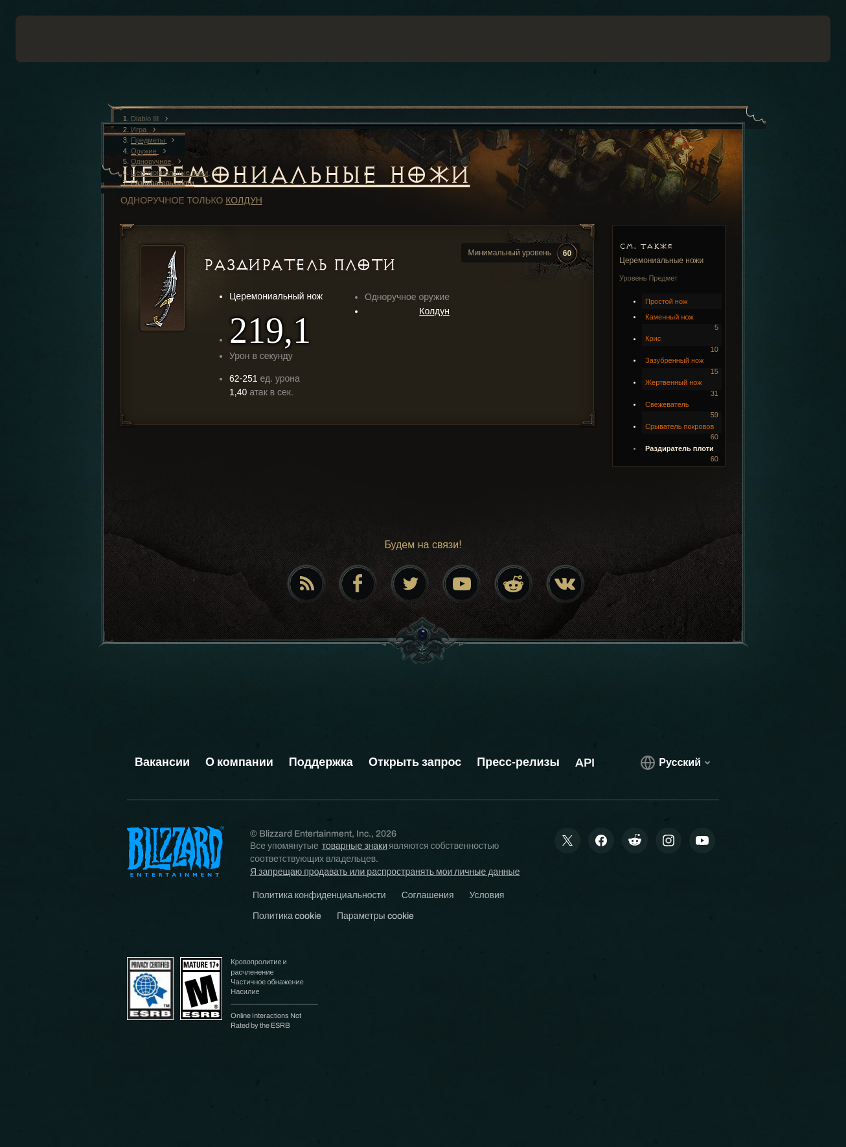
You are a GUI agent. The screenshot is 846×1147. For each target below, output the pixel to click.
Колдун (243, 200)
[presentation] (56, 39)
